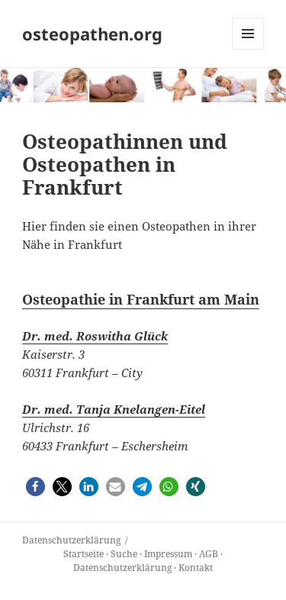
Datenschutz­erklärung (71, 540)
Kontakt (195, 567)
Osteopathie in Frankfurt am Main (140, 299)
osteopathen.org (92, 33)
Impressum (168, 553)
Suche (124, 553)
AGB (208, 553)
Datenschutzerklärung (122, 567)
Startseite (83, 553)
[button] (35, 486)
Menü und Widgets (248, 49)
